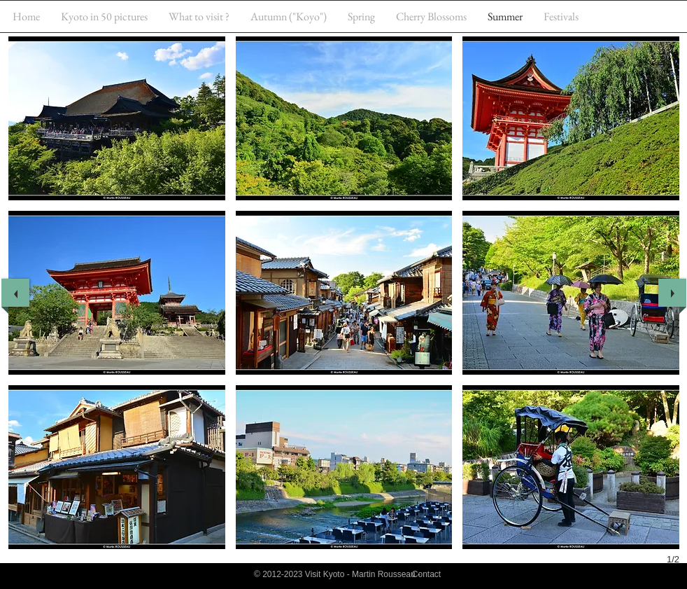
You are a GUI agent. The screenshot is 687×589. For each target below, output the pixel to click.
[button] (116, 118)
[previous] (15, 293)
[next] (672, 293)
